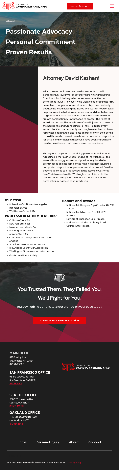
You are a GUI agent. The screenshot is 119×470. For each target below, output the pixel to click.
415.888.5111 (15, 383)
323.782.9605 (16, 364)
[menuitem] (22, 442)
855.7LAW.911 (16, 406)
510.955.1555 (16, 423)
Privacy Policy (14, 456)
